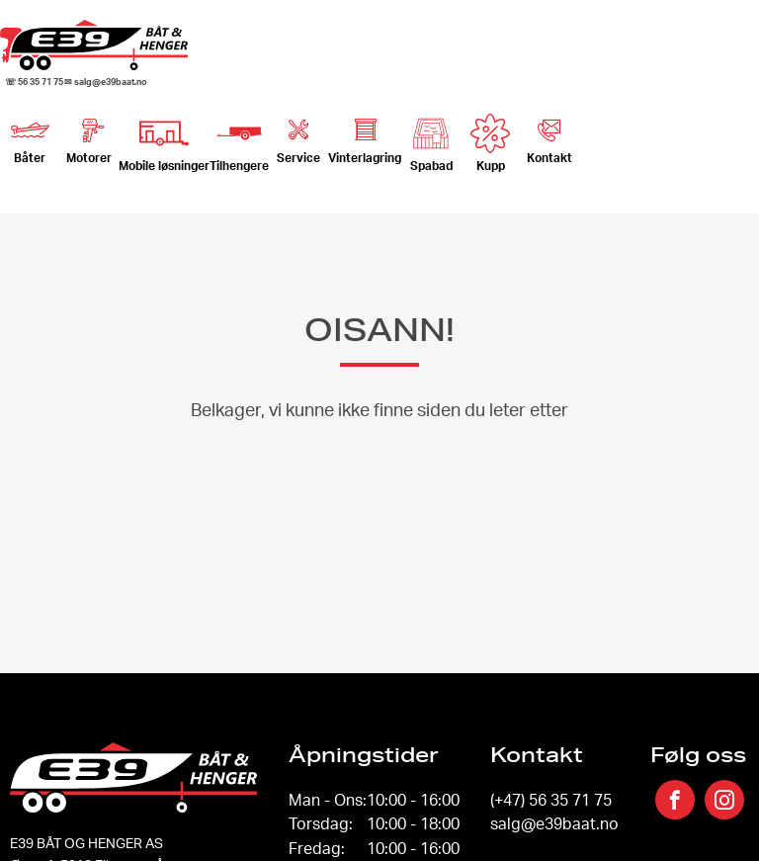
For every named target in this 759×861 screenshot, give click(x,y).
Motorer (89, 136)
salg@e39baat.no (554, 823)
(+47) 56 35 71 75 (551, 800)
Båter (29, 136)
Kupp (490, 143)
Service (298, 136)
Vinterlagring (364, 136)
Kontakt (549, 136)
